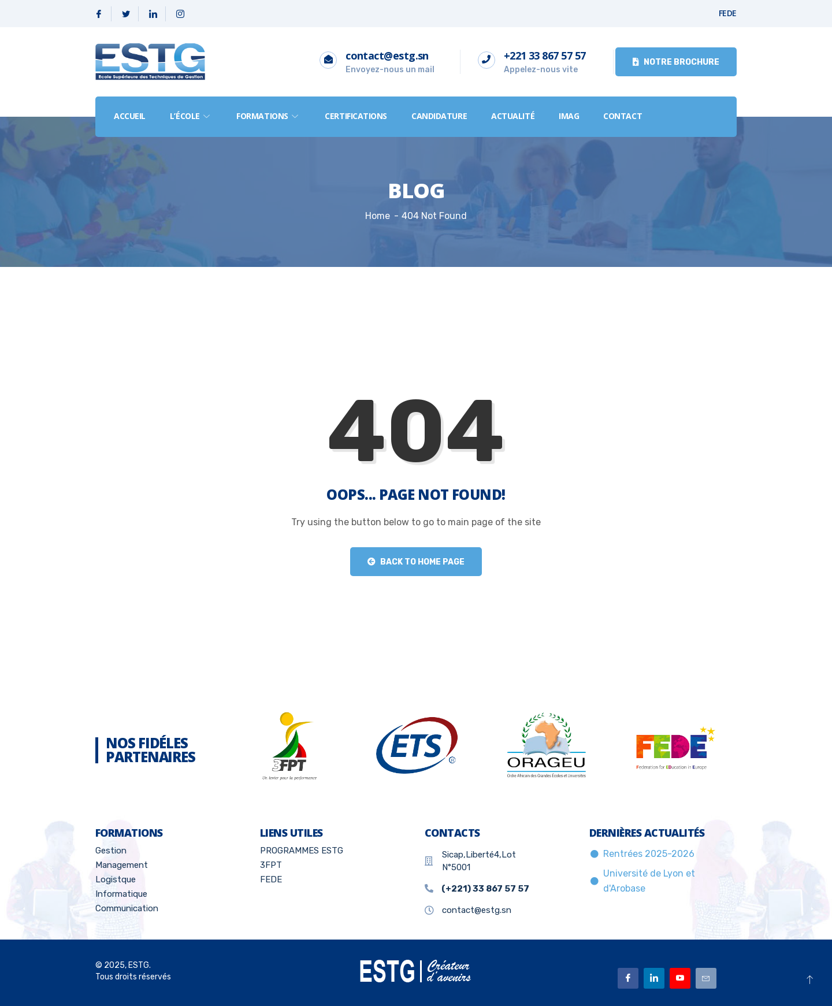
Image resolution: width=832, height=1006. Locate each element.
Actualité (512, 115)
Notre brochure (676, 62)
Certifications (356, 115)
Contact (622, 115)
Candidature (439, 115)
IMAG (569, 115)
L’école (191, 115)
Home (377, 215)
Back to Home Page (416, 562)
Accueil (130, 115)
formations (268, 115)
